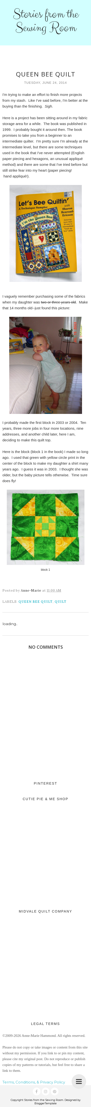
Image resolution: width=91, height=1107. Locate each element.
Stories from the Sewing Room (45, 21)
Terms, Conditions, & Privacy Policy (33, 1082)
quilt (60, 602)
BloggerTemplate (45, 1103)
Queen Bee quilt (35, 602)
